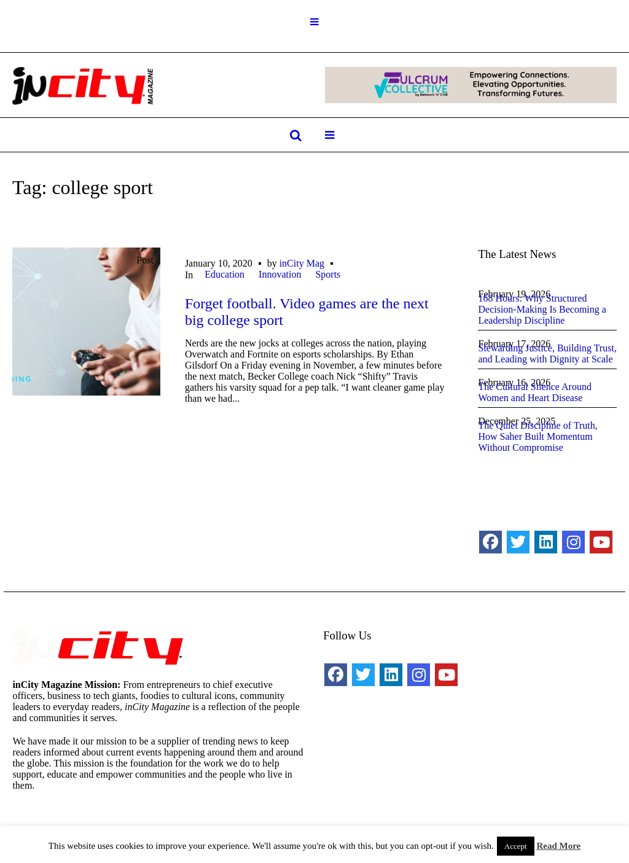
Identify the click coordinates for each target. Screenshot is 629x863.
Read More (558, 846)
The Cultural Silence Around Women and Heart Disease (534, 392)
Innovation (280, 274)
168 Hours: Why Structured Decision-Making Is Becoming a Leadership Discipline (542, 309)
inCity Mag (301, 263)
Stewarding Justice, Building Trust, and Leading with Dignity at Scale (547, 353)
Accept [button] (515, 846)
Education (224, 274)
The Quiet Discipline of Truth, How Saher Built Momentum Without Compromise (537, 436)
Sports (327, 274)
